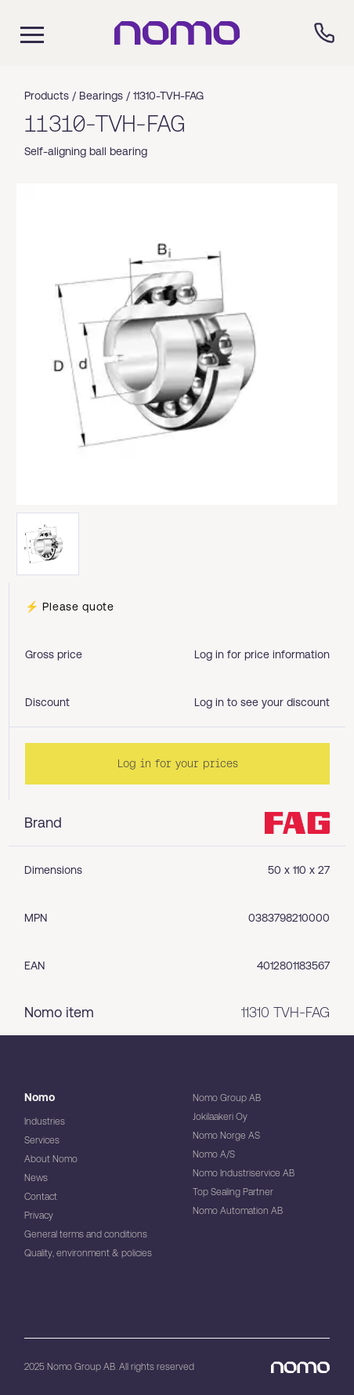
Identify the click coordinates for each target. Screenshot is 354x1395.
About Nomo (51, 1159)
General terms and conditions (85, 1234)
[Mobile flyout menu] (22, 33)
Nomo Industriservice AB (243, 1173)
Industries (44, 1121)
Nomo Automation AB (238, 1210)
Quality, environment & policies (88, 1253)
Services (42, 1140)
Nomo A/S (214, 1154)
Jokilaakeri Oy (220, 1116)
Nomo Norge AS (226, 1135)
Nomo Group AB (227, 1097)
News (36, 1177)
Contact (40, 1196)
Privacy (38, 1215)
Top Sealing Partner (233, 1192)
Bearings (101, 95)
